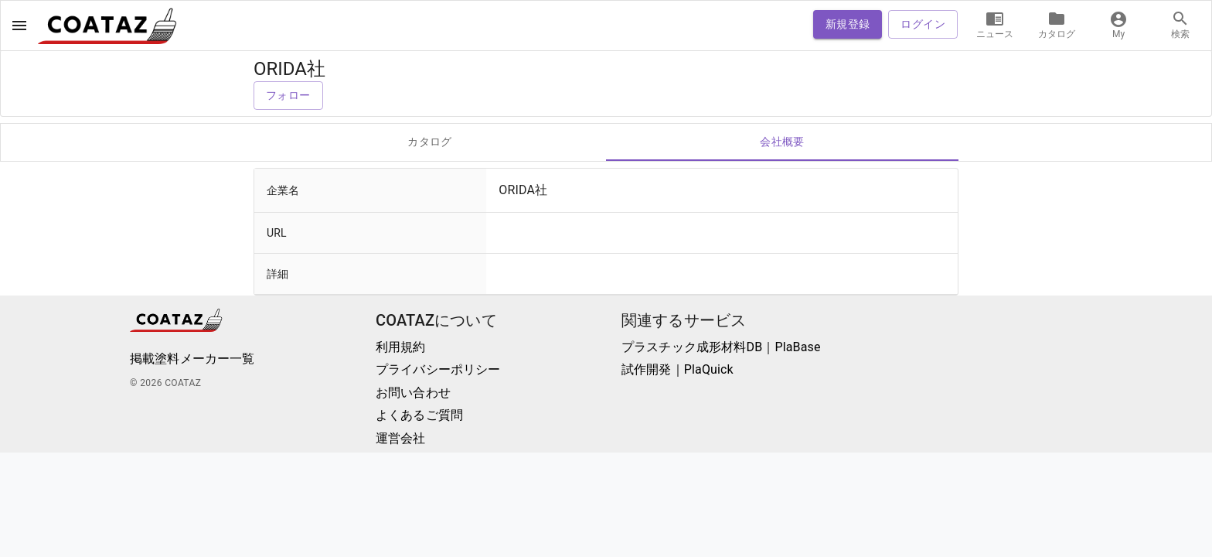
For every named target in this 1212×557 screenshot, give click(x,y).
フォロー (288, 95)
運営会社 (401, 438)
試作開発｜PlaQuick (677, 369)
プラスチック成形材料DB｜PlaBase (721, 347)
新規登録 (848, 24)
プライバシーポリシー (438, 369)
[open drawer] (19, 25)
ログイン (923, 24)
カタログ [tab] (430, 142)
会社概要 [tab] (782, 142)
